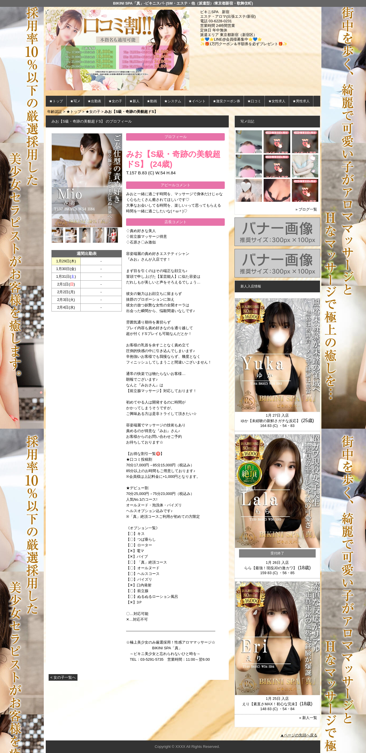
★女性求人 (276, 101)
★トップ (56, 101)
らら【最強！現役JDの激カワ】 (270, 568)
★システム (172, 101)
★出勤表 (94, 101)
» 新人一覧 (308, 718)
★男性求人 (301, 101)
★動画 (152, 101)
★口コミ (254, 101)
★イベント (197, 101)
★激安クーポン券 (226, 101)
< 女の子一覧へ (63, 677)
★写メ (75, 101)
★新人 (134, 101)
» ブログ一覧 (306, 209)
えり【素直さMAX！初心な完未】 (270, 704)
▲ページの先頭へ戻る (298, 735)
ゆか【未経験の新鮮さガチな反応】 (270, 421)
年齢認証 (54, 111)
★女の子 (115, 101)
